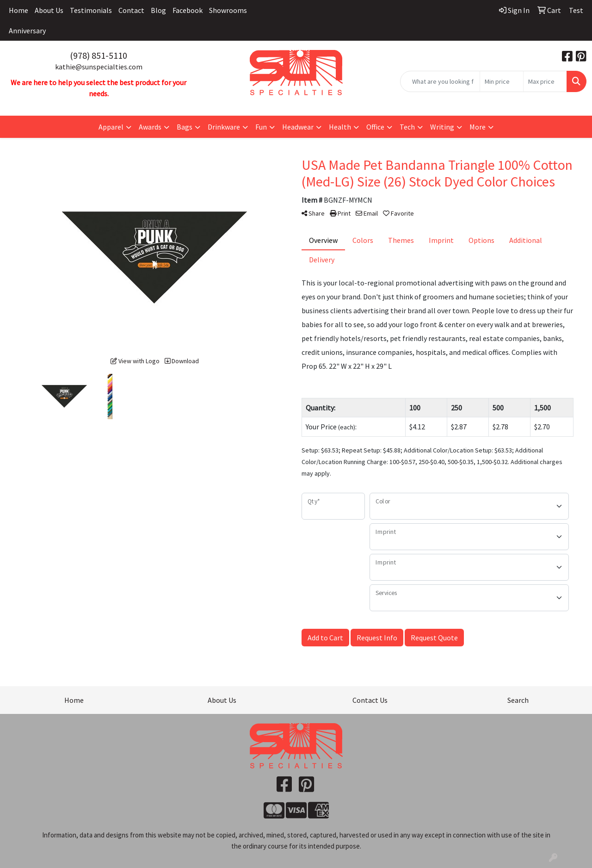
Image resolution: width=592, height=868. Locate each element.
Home (18, 10)
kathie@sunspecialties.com (98, 66)
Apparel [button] (111, 126)
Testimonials (91, 10)
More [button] (477, 126)
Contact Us (370, 700)
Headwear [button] (298, 126)
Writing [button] (442, 126)
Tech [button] (407, 126)
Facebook (188, 10)
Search (518, 700)
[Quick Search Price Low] (502, 81)
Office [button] (375, 126)
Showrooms (228, 10)
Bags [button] (184, 126)
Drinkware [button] (224, 126)
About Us (49, 10)
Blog (158, 10)
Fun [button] (261, 126)
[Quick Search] (440, 81)
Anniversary (27, 30)
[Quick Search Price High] (545, 81)
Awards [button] (150, 126)
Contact (131, 10)
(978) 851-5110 (98, 55)
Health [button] (340, 126)
